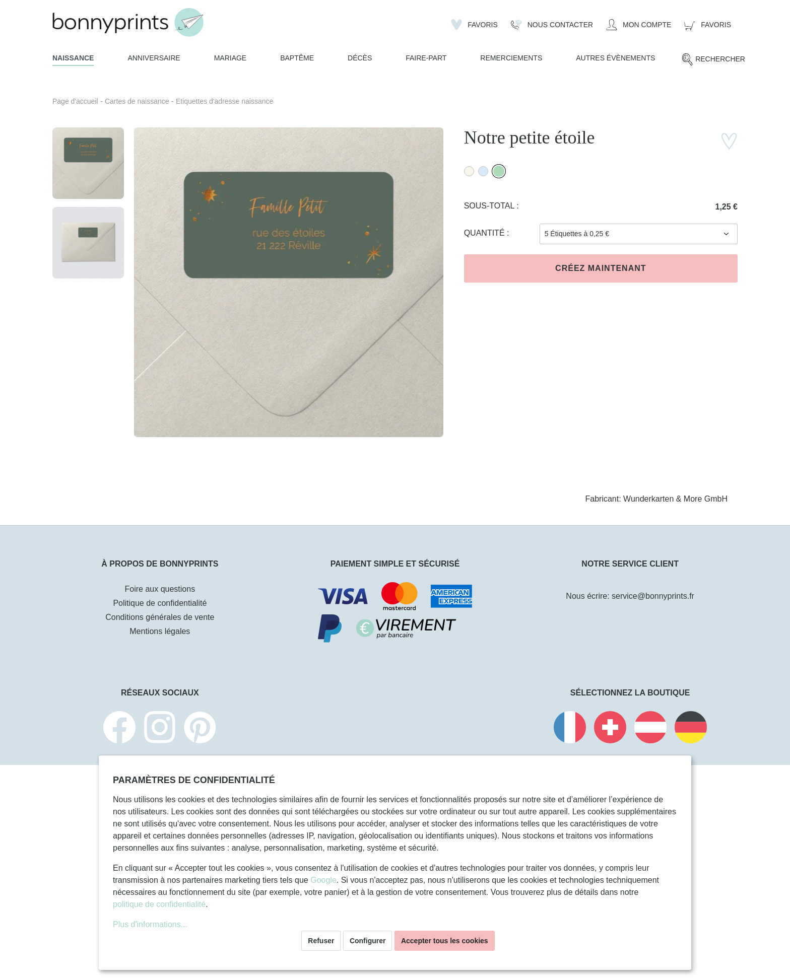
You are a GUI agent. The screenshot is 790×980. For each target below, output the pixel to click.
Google (323, 880)
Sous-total (490, 205)
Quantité (485, 233)
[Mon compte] (639, 25)
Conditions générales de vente (159, 617)
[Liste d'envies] (474, 25)
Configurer (368, 941)
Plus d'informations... (150, 924)
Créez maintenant (600, 268)
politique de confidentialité (159, 904)
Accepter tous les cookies (444, 941)
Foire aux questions (160, 589)
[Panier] (708, 25)
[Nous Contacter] (552, 25)
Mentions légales (159, 631)
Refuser (321, 941)
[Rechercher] (713, 59)
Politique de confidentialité (160, 603)
